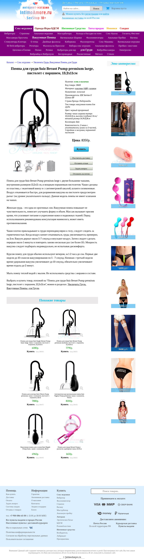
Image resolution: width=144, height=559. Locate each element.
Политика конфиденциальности (20, 532)
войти (106, 14)
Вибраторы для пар (66, 50)
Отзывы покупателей (111, 2)
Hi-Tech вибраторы (16, 46)
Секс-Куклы (112, 33)
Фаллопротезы (87, 41)
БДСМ (59, 523)
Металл (99, 54)
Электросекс (125, 50)
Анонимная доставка (72, 18)
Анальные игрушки (43, 33)
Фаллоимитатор (63, 501)
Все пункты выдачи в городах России (24, 520)
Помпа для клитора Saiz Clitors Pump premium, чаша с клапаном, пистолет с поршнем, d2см (35, 395)
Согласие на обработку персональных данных (27, 536)
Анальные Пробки (117, 37)
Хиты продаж (96, 28)
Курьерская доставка (126, 523)
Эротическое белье (65, 520)
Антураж (61, 517)
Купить (81, 149)
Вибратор (61, 497)
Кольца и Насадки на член (88, 33)
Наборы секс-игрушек (79, 46)
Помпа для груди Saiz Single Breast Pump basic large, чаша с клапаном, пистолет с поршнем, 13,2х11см (35, 342)
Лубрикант (61, 536)
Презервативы (63, 539)
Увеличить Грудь (41, 62)
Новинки (112, 28)
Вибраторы (9, 33)
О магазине (36, 500)
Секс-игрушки (23, 28)
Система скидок (13, 506)
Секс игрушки (63, 494)
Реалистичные (84, 54)
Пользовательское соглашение (20, 539)
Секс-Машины (106, 41)
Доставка (67, 2)
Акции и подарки (38, 506)
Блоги (34, 510)
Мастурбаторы (64, 33)
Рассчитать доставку (81, 158)
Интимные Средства (73, 28)
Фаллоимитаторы (94, 37)
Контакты (35, 503)
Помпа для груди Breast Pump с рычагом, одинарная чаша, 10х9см (69, 448)
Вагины (134, 37)
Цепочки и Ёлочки (21, 50)
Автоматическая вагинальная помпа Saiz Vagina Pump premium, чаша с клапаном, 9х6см (69, 395)
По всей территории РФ (100, 524)
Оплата (79, 2)
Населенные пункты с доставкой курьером (27, 523)
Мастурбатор (62, 510)
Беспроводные (65, 54)
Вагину (60, 507)
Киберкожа (70, 41)
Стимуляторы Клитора (15, 41)
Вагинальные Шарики (71, 37)
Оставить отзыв (81, 163)
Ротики (49, 50)
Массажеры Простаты (17, 37)
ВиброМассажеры (106, 50)
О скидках (91, 2)
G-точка (34, 41)
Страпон (60, 504)
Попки (38, 50)
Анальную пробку (64, 513)
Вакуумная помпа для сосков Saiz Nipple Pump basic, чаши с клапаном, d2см (35, 448)
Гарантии (35, 494)
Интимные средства (66, 529)
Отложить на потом (81, 174)
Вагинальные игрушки (129, 41)
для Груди (86, 49)
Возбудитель (62, 533)
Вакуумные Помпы (44, 37)
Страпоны (25, 33)
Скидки (124, 28)
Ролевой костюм (64, 526)
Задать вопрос (81, 168)
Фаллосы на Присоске (53, 46)
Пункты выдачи (126, 526)
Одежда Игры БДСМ (47, 28)
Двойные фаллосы (51, 41)
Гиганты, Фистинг (131, 33)
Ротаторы (34, 46)
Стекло (110, 54)
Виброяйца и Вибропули (42, 54)
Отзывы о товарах (13, 510)
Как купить (11, 494)
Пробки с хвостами (128, 46)
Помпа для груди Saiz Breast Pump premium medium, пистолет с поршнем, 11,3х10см (69, 342)
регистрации (91, 14)
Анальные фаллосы (104, 46)
